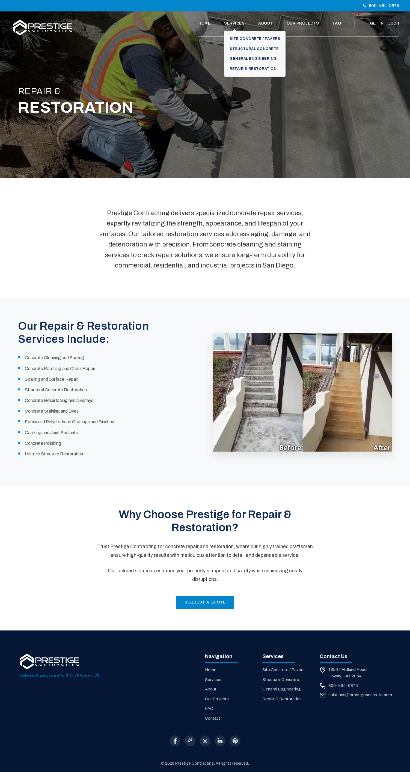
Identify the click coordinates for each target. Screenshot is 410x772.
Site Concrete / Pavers (283, 670)
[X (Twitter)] (205, 740)
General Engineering (281, 689)
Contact (212, 718)
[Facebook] (175, 740)
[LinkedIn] (220, 740)
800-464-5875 (381, 5)
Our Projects (303, 23)
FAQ (337, 23)
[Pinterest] (235, 740)
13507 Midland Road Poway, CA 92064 (347, 672)
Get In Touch (384, 23)
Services (234, 23)
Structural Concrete (280, 679)
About (265, 23)
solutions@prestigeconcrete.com (360, 695)
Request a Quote (205, 602)
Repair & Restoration (282, 699)
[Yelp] (190, 740)
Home (204, 23)
